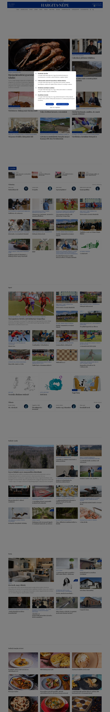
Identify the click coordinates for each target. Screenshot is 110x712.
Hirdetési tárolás (43, 73)
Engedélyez (50, 104)
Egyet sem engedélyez (55, 107)
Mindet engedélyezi (62, 104)
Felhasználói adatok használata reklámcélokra (52, 80)
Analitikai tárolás (43, 95)
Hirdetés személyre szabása (46, 88)
